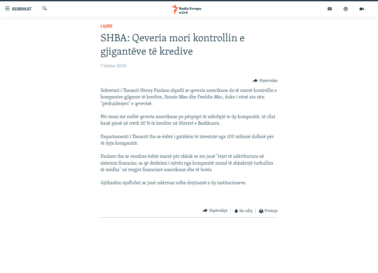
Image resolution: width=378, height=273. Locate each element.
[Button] (265, 80)
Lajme (107, 26)
